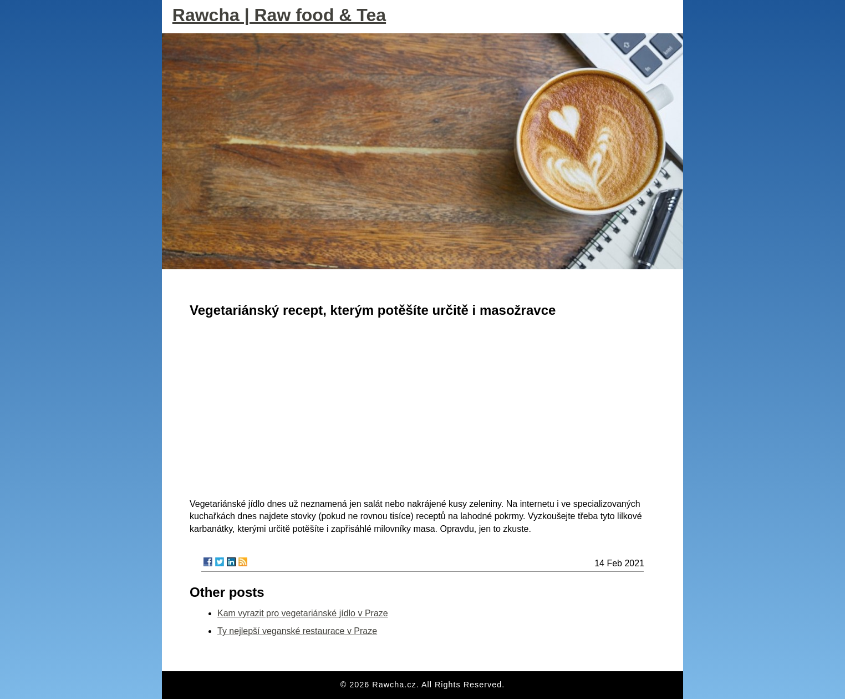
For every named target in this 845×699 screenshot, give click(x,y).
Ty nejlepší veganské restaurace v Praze (297, 631)
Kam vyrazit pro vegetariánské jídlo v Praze (302, 613)
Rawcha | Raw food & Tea (279, 15)
